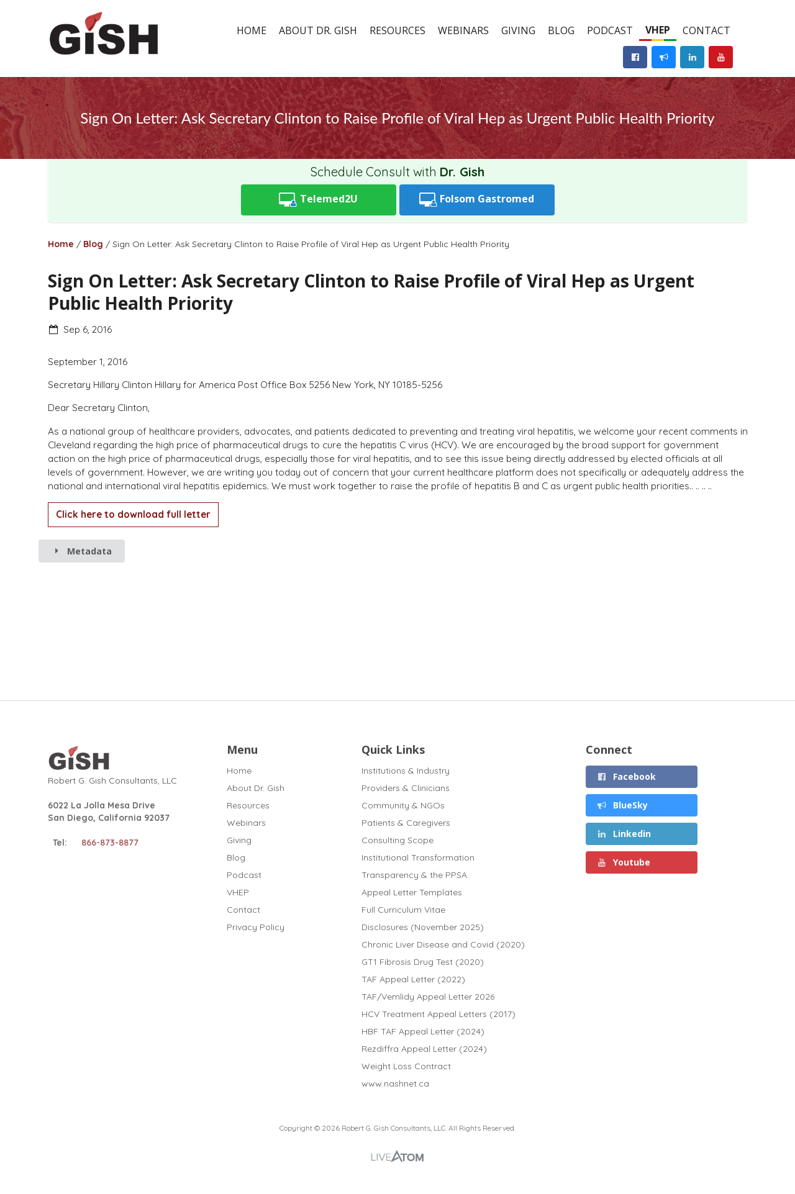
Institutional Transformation (418, 857)
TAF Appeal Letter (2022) (413, 979)
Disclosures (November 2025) (422, 927)
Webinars (463, 30)
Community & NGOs (403, 805)
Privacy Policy (255, 926)
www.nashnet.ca (395, 1083)
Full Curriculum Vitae (403, 909)
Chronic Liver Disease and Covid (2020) (443, 944)
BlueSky (622, 805)
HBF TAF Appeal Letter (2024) (422, 1031)
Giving (518, 30)
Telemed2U (318, 199)
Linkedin (624, 833)
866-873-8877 (110, 842)
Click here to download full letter (133, 514)
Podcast (610, 30)
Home (251, 30)
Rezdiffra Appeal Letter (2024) (424, 1048)
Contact (706, 30)
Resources (397, 30)
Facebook (626, 776)
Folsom (477, 199)
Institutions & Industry (405, 771)
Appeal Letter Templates (411, 892)
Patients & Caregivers (405, 822)
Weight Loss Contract (406, 1066)
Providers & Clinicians (405, 788)
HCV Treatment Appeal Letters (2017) (438, 1014)
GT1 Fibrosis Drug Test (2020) (422, 961)
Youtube (624, 862)
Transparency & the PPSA (414, 874)
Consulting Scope (397, 840)
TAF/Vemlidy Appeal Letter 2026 (427, 996)
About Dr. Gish (318, 30)
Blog (561, 30)
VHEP (657, 30)
